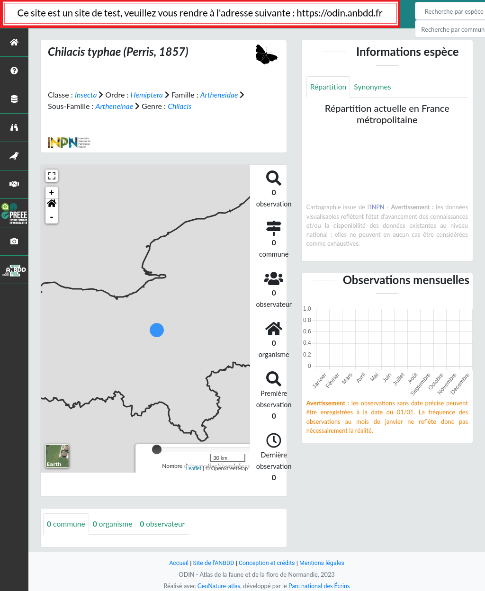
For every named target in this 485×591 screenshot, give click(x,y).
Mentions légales (323, 562)
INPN (377, 207)
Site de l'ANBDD (213, 562)
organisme (114, 523)
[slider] (157, 449)
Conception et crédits (267, 562)
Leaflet (194, 468)
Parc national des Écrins (319, 586)
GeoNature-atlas (218, 586)
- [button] (51, 217)
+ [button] (51, 192)
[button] (51, 204)
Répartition (328, 86)
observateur (165, 523)
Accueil (177, 562)
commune (66, 523)
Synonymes (374, 86)
